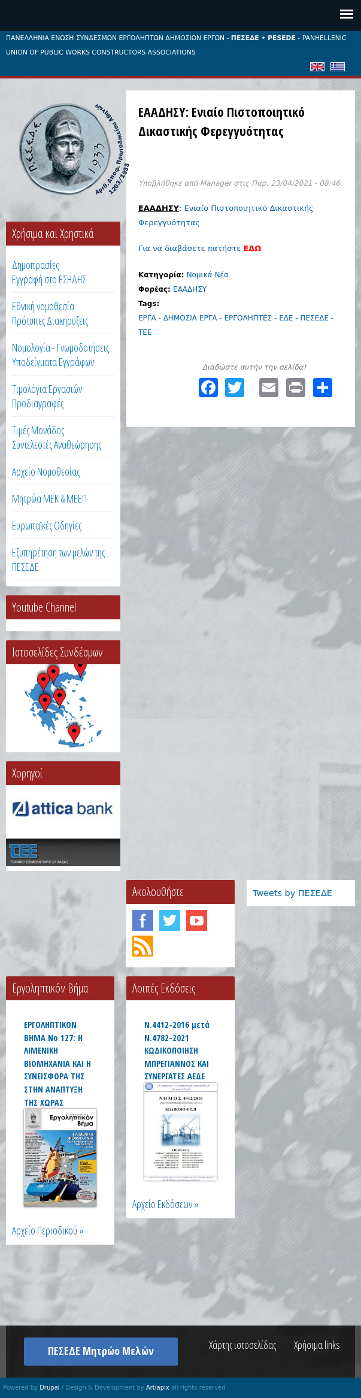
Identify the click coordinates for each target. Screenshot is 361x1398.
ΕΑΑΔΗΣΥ (190, 289)
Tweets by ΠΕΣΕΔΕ (292, 893)
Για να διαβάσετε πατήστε (199, 248)
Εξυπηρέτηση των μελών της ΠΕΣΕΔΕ (58, 559)
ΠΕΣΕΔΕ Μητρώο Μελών (101, 1350)
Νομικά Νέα (208, 275)
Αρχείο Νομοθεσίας (46, 471)
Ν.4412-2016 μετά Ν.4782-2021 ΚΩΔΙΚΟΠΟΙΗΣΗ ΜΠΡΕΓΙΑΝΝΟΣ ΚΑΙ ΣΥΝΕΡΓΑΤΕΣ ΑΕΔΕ (177, 1050)
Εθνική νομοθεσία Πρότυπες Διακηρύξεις (50, 313)
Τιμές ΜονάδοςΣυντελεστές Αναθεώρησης (56, 437)
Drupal (49, 1387)
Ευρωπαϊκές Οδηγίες (46, 525)
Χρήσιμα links (317, 1345)
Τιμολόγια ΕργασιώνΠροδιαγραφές (47, 396)
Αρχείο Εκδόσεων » (165, 1204)
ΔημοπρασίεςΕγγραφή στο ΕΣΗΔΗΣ (49, 272)
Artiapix (157, 1387)
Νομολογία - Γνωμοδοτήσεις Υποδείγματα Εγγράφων (60, 354)
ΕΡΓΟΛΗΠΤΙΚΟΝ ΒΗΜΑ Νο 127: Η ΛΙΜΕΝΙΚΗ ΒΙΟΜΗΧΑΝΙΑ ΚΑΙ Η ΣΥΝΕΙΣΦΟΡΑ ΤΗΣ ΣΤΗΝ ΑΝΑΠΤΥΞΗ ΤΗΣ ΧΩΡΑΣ (57, 1063)
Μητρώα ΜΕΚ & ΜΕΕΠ (49, 498)
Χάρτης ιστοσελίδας (242, 1345)
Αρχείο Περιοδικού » (48, 1230)
